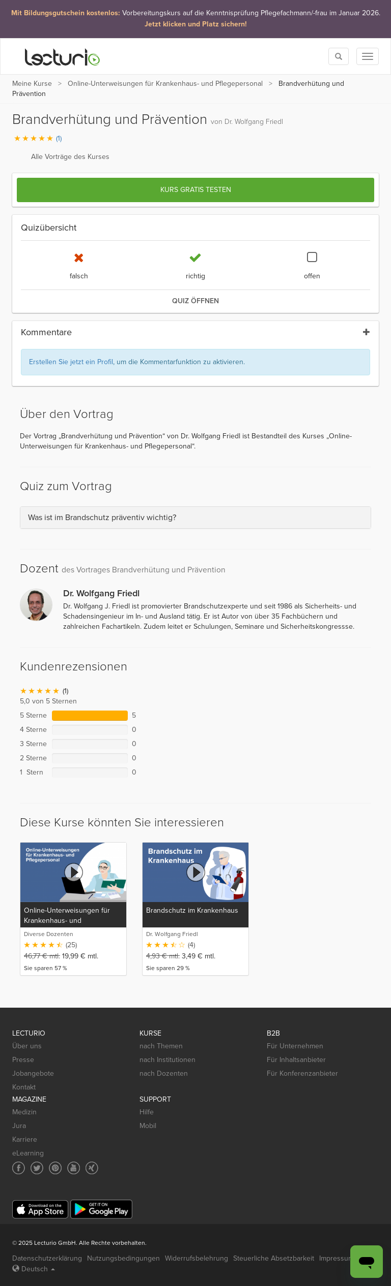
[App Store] (40, 1209)
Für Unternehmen (295, 1046)
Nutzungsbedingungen (123, 1258)
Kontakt (24, 1087)
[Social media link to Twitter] (37, 1168)
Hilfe (146, 1112)
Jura (19, 1125)
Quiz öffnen (195, 301)
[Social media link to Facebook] (18, 1168)
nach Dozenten (163, 1073)
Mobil (147, 1125)
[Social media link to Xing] (92, 1168)
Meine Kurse (32, 83)
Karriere (24, 1139)
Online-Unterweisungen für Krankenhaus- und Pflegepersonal (165, 83)
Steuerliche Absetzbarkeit (273, 1258)
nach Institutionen (167, 1059)
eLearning (28, 1153)
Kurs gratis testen (195, 189)
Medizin (24, 1112)
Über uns (27, 1046)
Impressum (336, 1258)
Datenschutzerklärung (47, 1258)
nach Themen (161, 1046)
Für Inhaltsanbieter (296, 1059)
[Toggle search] (338, 56)
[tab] (195, 518)
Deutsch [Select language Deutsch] (33, 1269)
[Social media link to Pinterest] (55, 1168)
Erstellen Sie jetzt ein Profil (71, 362)
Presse (23, 1059)
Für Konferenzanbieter (302, 1073)
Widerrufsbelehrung (196, 1258)
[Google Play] (101, 1209)
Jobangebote (33, 1073)
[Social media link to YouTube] (73, 1168)
